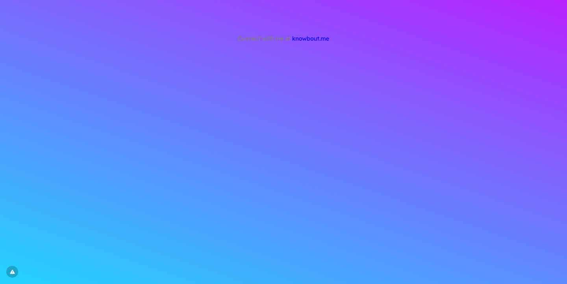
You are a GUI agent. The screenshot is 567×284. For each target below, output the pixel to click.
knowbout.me (310, 38)
